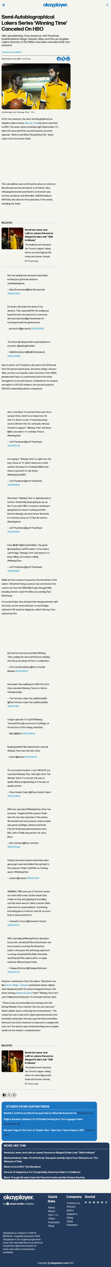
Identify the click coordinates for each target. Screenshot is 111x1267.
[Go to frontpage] (55, 5)
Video (51, 1218)
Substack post (24, 993)
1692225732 (13, 445)
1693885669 (13, 485)
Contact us (73, 1203)
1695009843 (13, 796)
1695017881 (13, 706)
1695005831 (38, 328)
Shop (51, 1226)
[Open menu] (4, 5)
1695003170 (13, 972)
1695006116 (31, 757)
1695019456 (33, 878)
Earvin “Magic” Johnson (16, 985)
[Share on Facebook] (59, 59)
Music (51, 1211)
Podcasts (54, 1222)
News (51, 1207)
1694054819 (13, 532)
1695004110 (13, 925)
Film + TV (53, 1215)
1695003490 (13, 293)
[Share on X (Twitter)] (63, 59)
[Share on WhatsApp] (68, 59)
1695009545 (28, 733)
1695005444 (13, 847)
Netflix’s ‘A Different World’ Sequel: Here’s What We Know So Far (48, 1113)
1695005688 (13, 356)
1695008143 (21, 671)
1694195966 (13, 571)
